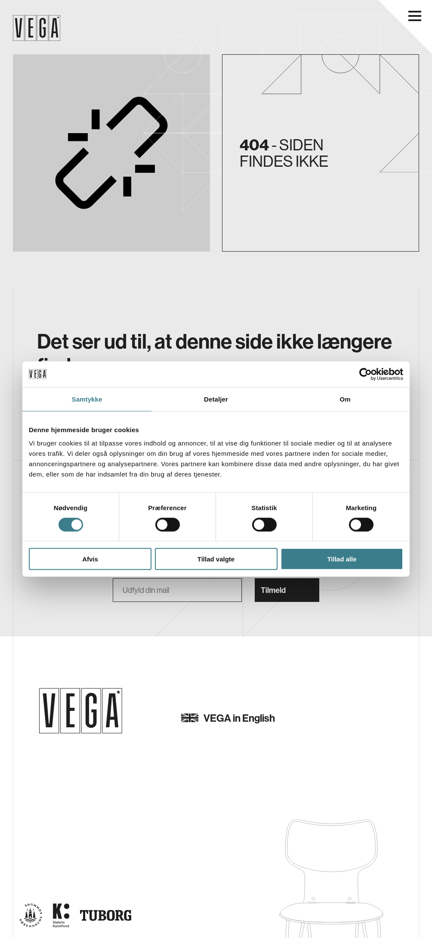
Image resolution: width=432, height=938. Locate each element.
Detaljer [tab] (216, 398)
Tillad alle (341, 559)
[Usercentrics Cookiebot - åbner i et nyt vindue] (365, 374)
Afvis (90, 559)
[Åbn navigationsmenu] (415, 15)
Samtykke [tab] (87, 398)
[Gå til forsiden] (80, 710)
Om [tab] (344, 398)
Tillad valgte (216, 559)
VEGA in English (228, 717)
